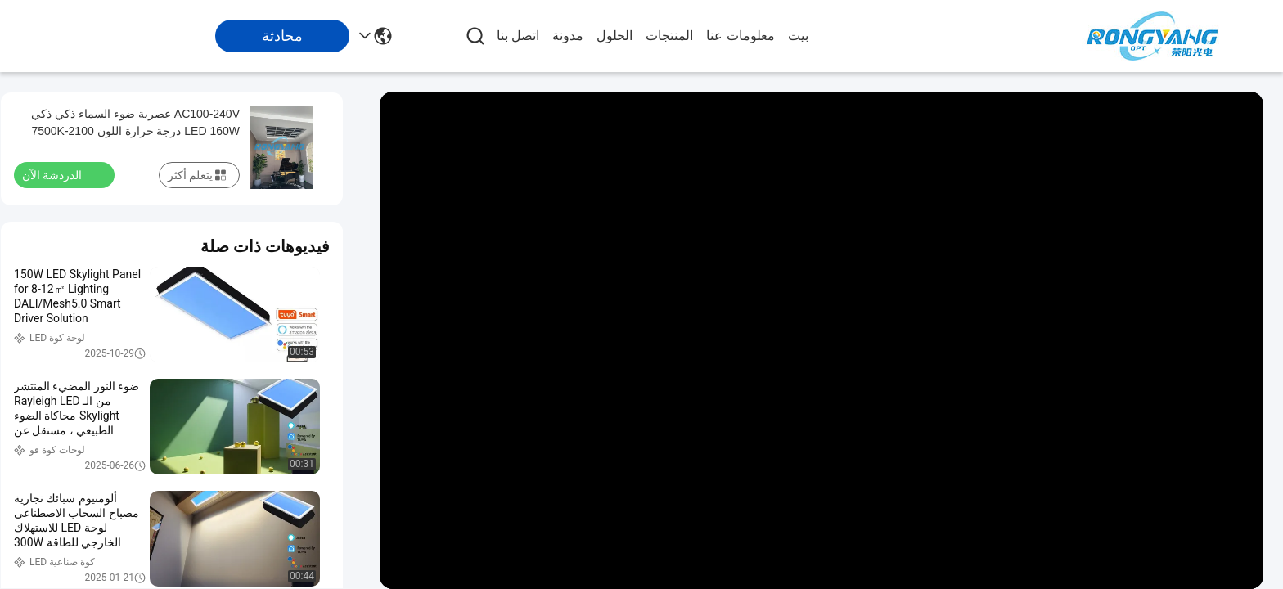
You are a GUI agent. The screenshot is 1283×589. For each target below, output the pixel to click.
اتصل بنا (518, 36)
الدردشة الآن (61, 174)
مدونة (567, 36)
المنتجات (669, 36)
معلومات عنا (740, 36)
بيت (798, 36)
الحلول (614, 36)
